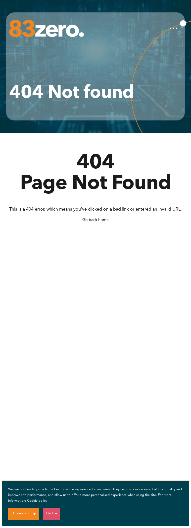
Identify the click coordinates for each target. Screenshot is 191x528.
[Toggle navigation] (173, 28)
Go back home (95, 220)
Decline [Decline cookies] (51, 513)
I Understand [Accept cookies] (20, 513)
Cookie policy (37, 500)
